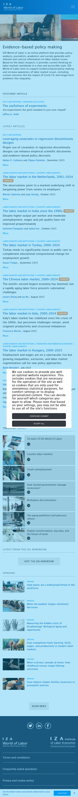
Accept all (39, 424)
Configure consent (39, 416)
